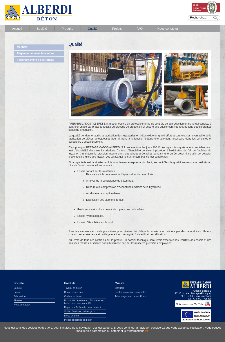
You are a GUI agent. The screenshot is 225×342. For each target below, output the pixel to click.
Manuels (22, 47)
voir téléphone (203, 296)
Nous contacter (167, 28)
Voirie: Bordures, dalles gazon (80, 311)
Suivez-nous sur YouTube (193, 304)
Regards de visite (73, 292)
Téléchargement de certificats (35, 59)
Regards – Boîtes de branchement (82, 307)
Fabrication (19, 296)
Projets (117, 28)
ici (146, 331)
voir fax (207, 298)
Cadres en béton (73, 296)
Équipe (17, 292)
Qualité (92, 28)
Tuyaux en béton (73, 288)
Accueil (17, 28)
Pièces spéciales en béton (78, 319)
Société (42, 28)
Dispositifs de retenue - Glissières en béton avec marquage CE (83, 301)
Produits (67, 28)
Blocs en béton (72, 315)
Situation (18, 300)
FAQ (139, 28)
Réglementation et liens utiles (35, 53)
